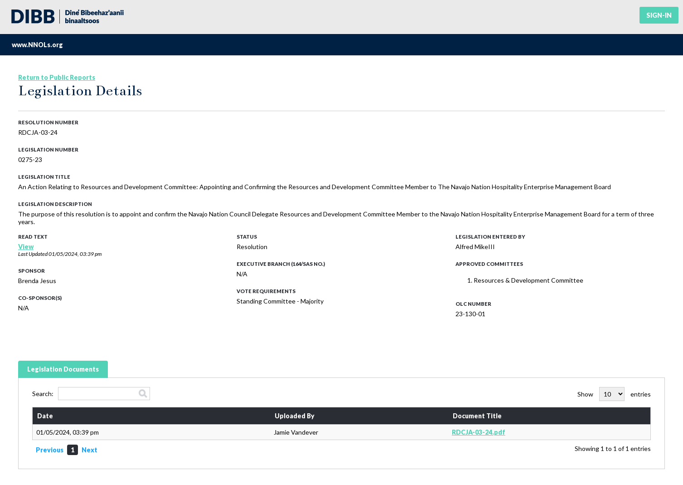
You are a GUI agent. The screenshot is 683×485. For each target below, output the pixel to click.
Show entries (614, 394)
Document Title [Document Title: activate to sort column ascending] (477, 416)
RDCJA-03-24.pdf (478, 432)
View (26, 246)
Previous (49, 450)
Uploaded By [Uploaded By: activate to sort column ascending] (295, 416)
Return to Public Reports (56, 77)
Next (89, 450)
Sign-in (659, 15)
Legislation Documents (63, 369)
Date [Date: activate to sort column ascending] (45, 416)
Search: (91, 393)
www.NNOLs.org (37, 45)
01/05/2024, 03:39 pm (75, 253)
